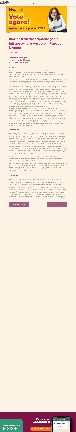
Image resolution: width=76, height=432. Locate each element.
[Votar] (57, 204)
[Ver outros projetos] (19, 204)
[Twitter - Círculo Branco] (11, 428)
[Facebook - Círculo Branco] (8, 428)
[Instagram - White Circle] (4, 428)
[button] (26, 3)
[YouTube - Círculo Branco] (15, 428)
